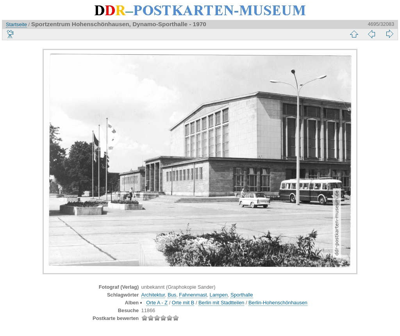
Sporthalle (241, 295)
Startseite (16, 24)
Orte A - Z (157, 303)
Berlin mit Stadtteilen (221, 303)
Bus (172, 295)
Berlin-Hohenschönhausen (277, 303)
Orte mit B (183, 303)
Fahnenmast (193, 295)
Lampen (219, 295)
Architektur (153, 295)
